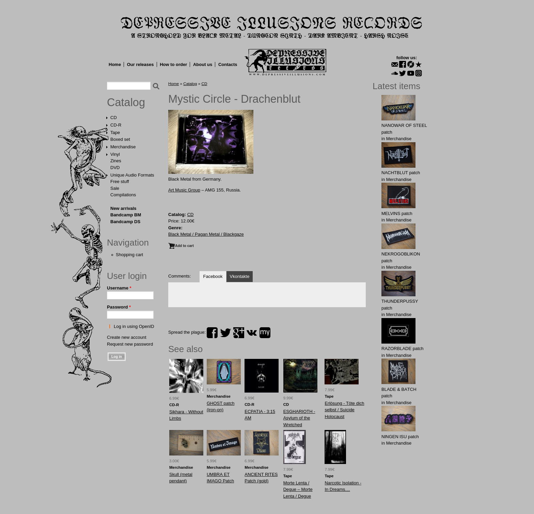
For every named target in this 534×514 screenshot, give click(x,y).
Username (119, 288)
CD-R (116, 125)
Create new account (126, 337)
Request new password (130, 344)
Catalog (126, 102)
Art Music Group (184, 190)
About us (202, 64)
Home (115, 64)
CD (113, 117)
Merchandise (123, 146)
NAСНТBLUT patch (400, 172)
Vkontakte (240, 276)
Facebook (212, 276)
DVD (115, 167)
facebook (212, 332)
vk (251, 332)
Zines (115, 160)
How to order (173, 64)
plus (238, 332)
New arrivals (123, 208)
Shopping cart (129, 254)
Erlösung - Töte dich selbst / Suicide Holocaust (344, 410)
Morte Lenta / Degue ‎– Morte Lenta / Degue (298, 489)
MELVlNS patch (396, 213)
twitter (225, 332)
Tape (115, 132)
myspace (265, 332)
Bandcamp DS (125, 221)
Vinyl (115, 154)
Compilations (123, 194)
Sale (114, 188)
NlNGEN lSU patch (400, 436)
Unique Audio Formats (132, 175)
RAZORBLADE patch (402, 348)
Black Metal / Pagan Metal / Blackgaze (206, 234)
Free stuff (119, 181)
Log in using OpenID (134, 326)
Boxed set (120, 139)
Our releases (140, 64)
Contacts (227, 64)
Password (119, 307)
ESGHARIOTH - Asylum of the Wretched (299, 418)
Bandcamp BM (125, 214)
